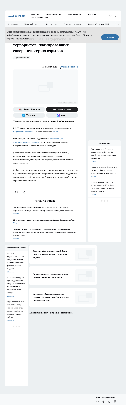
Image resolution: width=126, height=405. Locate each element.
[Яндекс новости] (29, 109)
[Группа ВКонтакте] (97, 332)
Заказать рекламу (39, 17)
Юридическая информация (14, 357)
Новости (35, 14)
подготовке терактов (23, 131)
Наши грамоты (39, 349)
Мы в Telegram (74, 14)
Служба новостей (69, 66)
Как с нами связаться (12, 352)
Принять (110, 37)
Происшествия (22, 57)
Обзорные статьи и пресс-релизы (74, 346)
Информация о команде (13, 349)
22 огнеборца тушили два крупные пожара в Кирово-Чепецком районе (45, 221)
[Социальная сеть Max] (62, 115)
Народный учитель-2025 (98, 24)
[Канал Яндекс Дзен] (62, 109)
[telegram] (24, 192)
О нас (7, 346)
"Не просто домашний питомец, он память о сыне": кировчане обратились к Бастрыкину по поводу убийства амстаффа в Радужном (45, 210)
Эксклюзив (13, 24)
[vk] (17, 192)
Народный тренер (32, 24)
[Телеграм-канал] (29, 115)
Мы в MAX (93, 14)
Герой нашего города (72, 24)
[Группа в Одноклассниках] (103, 332)
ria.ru (55, 131)
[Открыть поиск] (110, 16)
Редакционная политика (71, 352)
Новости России (53, 14)
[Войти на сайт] (116, 16)
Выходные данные (40, 357)
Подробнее (99, 365)
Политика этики (68, 349)
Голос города (51, 24)
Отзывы (36, 346)
